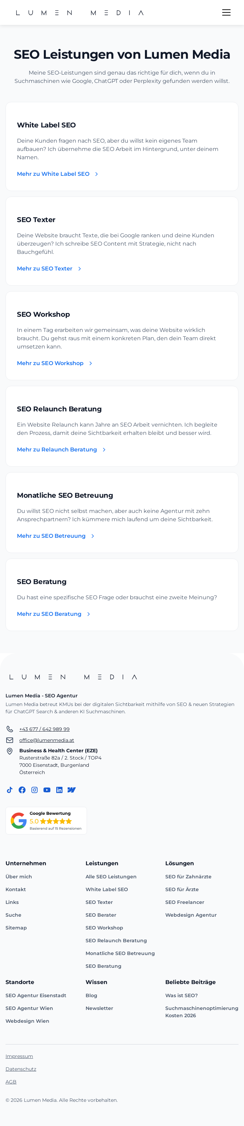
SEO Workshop (104, 928)
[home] (81, 12)
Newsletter (99, 1008)
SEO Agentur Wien (29, 1008)
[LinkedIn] (59, 790)
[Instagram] (34, 790)
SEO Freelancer (184, 902)
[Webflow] (72, 790)
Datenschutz (21, 1069)
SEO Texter (99, 902)
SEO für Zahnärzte (188, 877)
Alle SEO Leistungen (111, 877)
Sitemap (16, 928)
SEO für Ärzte (182, 889)
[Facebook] (22, 790)
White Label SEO (107, 889)
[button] (225, 12)
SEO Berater (101, 915)
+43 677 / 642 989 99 (44, 729)
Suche (13, 915)
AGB (11, 1082)
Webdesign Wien (27, 1021)
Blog (91, 995)
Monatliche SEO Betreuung (120, 953)
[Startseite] (122, 677)
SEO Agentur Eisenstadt (36, 995)
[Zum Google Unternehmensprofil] (46, 820)
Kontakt (16, 889)
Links (12, 902)
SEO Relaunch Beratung (116, 940)
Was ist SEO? (181, 995)
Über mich (19, 877)
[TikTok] (10, 790)
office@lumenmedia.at (46, 740)
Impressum (19, 1056)
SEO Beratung (103, 966)
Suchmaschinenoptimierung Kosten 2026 (201, 1012)
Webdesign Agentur (191, 915)
